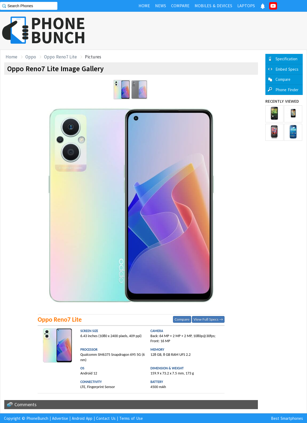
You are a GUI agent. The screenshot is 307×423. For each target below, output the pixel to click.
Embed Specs (286, 69)
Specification (286, 58)
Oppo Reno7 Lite (60, 57)
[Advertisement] (210, 31)
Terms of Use (131, 418)
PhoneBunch (37, 418)
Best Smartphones (287, 418)
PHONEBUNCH (58, 30)
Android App (82, 418)
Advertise (60, 418)
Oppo (30, 57)
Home (11, 57)
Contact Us (106, 418)
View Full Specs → (208, 319)
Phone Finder (286, 89)
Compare (182, 319)
